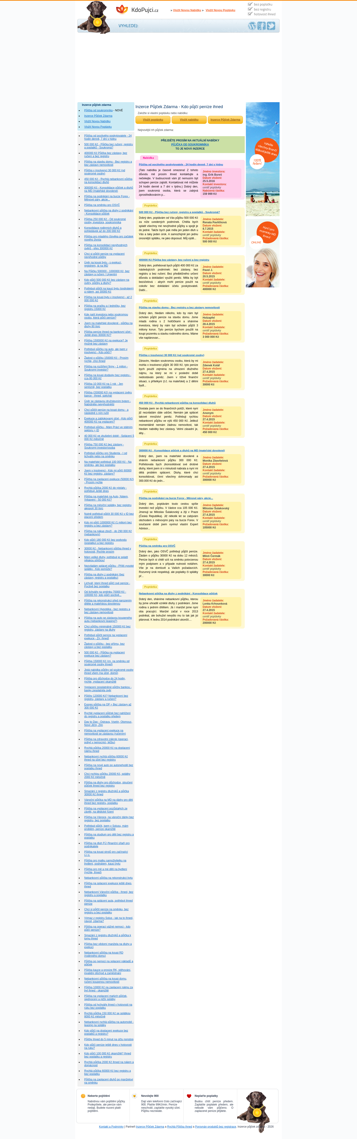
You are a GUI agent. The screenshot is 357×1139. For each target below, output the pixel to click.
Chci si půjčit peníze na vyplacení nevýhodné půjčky (104, 255)
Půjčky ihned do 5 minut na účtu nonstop (108, 1039)
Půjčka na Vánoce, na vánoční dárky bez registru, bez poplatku (109, 819)
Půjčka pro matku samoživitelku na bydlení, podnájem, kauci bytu (105, 862)
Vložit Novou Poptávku (220, 10)
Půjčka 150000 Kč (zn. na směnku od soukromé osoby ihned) (107, 663)
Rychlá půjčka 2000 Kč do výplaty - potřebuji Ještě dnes (105, 489)
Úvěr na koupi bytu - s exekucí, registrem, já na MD (103, 264)
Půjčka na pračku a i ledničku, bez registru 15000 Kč (104, 307)
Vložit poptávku (153, 119)
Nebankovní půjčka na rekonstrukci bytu (108, 877)
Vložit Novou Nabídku (187, 10)
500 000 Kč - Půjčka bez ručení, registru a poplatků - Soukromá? (108, 146)
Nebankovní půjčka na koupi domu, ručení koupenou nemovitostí (105, 980)
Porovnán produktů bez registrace (215, 1126)
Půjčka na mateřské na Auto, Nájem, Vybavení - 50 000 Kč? (106, 498)
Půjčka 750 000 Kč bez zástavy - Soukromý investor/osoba (104, 446)
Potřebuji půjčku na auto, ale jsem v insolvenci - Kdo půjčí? (105, 351)
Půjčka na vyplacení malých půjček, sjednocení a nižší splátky (105, 997)
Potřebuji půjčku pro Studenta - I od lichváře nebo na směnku (105, 455)
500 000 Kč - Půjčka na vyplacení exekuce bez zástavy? (104, 654)
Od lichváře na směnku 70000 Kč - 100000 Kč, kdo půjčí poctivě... (105, 593)
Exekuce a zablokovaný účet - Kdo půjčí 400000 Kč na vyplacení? (108, 420)
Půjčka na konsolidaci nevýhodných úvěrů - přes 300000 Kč (105, 247)
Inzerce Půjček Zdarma (98, 115)
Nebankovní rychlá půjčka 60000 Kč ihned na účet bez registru (106, 758)
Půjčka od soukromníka (98, 110)
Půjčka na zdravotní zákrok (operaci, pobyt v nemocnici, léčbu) (106, 741)
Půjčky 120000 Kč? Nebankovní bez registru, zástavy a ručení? (106, 697)
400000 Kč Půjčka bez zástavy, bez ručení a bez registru (105, 154)
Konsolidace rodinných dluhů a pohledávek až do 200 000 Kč (102, 229)
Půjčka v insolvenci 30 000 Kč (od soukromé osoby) (104, 172)
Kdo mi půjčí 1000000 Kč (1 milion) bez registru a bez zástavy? (108, 524)
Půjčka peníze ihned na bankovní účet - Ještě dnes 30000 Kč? (108, 333)
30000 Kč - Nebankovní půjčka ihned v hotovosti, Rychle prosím (107, 550)
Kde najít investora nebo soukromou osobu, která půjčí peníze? (106, 316)
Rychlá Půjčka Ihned (179, 1126)
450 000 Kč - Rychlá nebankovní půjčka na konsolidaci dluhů (108, 180)
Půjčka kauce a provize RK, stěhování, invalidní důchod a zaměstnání (107, 971)
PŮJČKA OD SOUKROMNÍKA (190, 144)
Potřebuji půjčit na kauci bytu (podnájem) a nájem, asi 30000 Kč (109, 290)
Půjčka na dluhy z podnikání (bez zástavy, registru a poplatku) (104, 576)
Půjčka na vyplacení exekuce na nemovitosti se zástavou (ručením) (105, 732)
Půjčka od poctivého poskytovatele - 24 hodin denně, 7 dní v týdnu (108, 137)
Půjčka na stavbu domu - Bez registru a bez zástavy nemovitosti (108, 163)
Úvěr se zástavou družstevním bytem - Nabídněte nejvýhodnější (107, 403)
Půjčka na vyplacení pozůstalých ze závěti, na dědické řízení (105, 810)
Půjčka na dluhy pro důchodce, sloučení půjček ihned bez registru (108, 784)
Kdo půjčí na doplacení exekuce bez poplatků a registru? (106, 1032)
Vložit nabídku (189, 119)
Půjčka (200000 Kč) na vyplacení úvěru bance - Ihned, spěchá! (108, 394)
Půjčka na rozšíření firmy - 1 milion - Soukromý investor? (106, 368)
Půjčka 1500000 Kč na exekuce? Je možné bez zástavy (106, 342)
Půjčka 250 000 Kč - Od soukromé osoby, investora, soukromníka (105, 221)
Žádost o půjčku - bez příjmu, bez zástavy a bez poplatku (104, 645)
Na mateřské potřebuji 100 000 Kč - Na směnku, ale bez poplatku (107, 463)
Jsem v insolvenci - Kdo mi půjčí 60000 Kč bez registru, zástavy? (107, 472)
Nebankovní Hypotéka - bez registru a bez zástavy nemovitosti (107, 611)
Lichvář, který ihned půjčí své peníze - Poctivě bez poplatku (107, 585)
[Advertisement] (178, 68)
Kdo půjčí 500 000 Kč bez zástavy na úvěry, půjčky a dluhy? (106, 281)
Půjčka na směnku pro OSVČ (102, 205)
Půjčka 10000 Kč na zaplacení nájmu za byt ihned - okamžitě (108, 989)
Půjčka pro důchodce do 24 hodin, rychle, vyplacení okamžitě (104, 680)
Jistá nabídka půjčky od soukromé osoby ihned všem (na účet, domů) (108, 671)
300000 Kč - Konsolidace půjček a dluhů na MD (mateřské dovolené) (108, 189)
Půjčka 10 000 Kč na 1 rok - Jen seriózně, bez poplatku (103, 385)
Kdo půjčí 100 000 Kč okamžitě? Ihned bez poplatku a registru (107, 1055)
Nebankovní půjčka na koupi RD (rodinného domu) (103, 954)
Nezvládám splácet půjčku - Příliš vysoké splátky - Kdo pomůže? (109, 567)
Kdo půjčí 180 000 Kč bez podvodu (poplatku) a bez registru (105, 541)
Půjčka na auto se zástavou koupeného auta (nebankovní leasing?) (108, 619)
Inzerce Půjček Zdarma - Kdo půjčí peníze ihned (142, 10)
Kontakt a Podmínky (111, 1126)
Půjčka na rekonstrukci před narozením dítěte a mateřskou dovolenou (108, 602)
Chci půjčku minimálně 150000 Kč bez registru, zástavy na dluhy (107, 628)
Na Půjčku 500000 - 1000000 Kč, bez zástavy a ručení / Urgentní (107, 273)
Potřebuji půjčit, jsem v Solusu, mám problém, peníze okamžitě (106, 827)
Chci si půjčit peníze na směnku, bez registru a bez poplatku (106, 911)
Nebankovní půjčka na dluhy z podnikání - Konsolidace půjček (108, 212)
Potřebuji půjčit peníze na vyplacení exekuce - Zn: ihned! (105, 637)
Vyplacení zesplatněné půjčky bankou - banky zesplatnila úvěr (108, 689)
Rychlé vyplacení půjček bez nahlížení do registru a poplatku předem (107, 715)
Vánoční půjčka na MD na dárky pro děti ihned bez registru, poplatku (108, 801)
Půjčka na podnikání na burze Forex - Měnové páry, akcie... (107, 198)
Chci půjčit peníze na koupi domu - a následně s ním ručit (106, 411)
